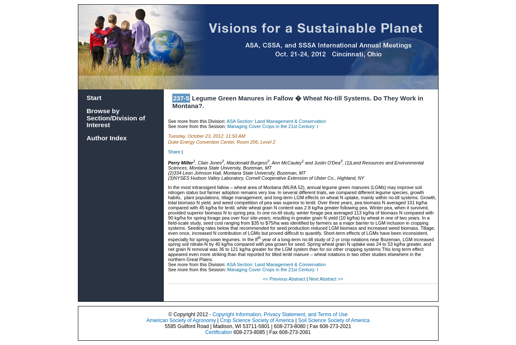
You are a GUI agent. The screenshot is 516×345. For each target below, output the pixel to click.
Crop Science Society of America (257, 320)
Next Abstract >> (326, 278)
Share (174, 151)
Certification (218, 332)
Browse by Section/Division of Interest (116, 118)
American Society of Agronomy (181, 320)
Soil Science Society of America (334, 320)
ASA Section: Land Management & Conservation (276, 121)
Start (94, 97)
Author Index (107, 138)
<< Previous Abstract (284, 278)
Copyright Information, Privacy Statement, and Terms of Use (280, 314)
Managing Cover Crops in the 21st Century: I (272, 126)
